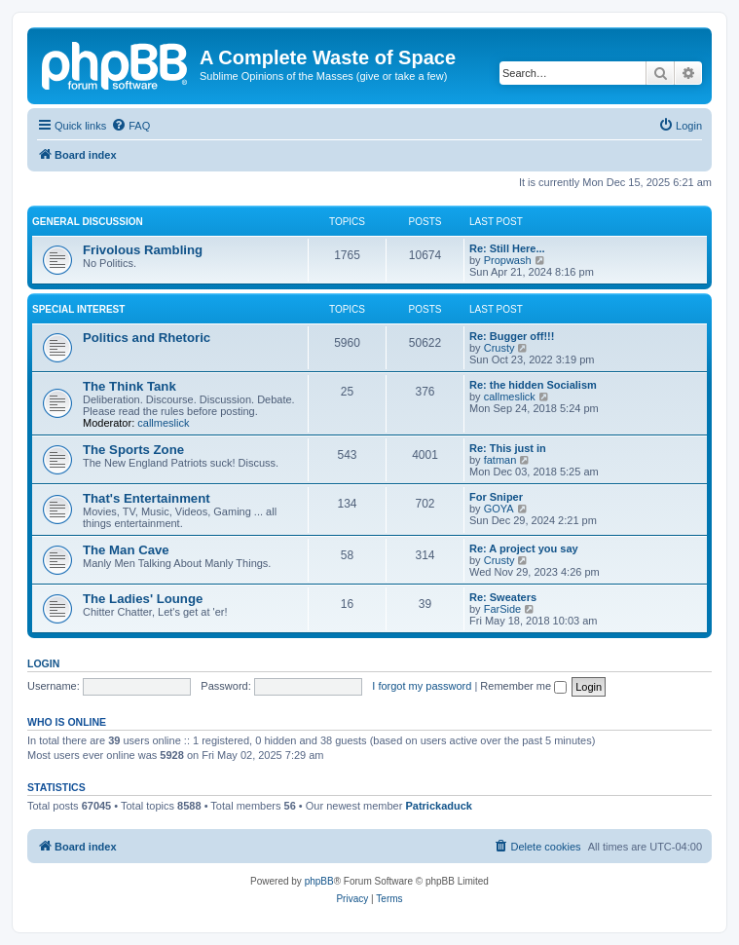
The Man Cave (126, 550)
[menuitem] (130, 125)
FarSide (503, 609)
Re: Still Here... (507, 248)
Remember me (523, 686)
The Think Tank (129, 386)
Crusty (499, 348)
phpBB (319, 881)
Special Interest (78, 309)
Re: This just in (507, 448)
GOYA (499, 508)
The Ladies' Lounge (143, 598)
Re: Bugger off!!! (511, 336)
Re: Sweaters (502, 597)
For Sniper (496, 497)
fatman (500, 460)
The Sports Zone (133, 449)
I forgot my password (421, 686)
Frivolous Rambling (143, 250)
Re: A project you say (523, 548)
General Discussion (87, 221)
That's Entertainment (146, 498)
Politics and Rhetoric (146, 337)
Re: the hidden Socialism (533, 385)
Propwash (508, 260)
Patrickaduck (438, 806)
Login (43, 663)
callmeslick (163, 423)
